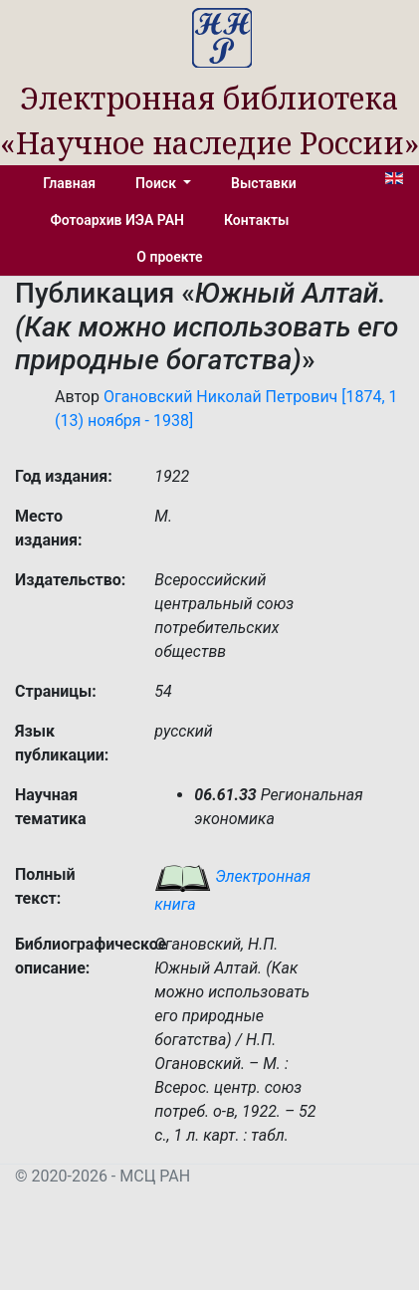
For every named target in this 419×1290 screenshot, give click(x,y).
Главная (69, 183)
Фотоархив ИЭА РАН (118, 220)
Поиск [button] (157, 183)
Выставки (264, 183)
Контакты (256, 220)
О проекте (169, 257)
